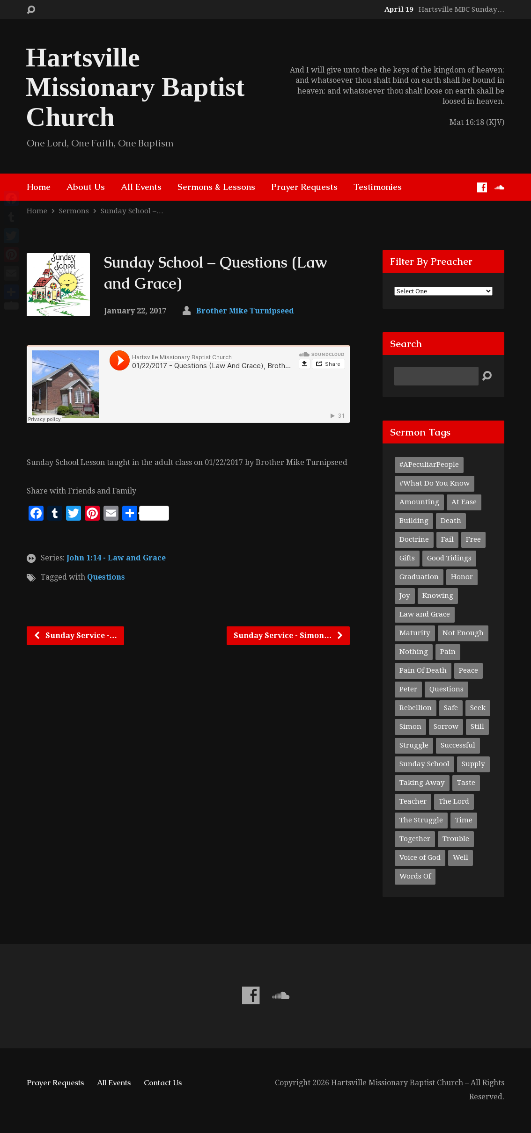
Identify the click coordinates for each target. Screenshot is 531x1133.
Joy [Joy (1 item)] (404, 595)
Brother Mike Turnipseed (245, 310)
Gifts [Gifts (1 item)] (407, 558)
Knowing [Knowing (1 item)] (437, 595)
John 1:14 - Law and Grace (116, 557)
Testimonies (378, 187)
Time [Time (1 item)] (463, 820)
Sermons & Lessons (216, 187)
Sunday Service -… (75, 635)
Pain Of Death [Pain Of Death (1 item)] (423, 670)
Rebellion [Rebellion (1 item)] (415, 708)
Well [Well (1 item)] (460, 857)
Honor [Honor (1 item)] (462, 577)
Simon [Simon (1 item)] (410, 726)
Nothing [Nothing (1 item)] (413, 651)
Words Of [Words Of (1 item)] (415, 876)
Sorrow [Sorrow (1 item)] (446, 726)
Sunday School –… (132, 211)
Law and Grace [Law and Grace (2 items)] (424, 614)
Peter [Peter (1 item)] (408, 689)
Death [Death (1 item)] (451, 520)
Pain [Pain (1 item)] (448, 651)
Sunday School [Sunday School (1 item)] (424, 764)
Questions (106, 577)
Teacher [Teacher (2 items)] (413, 801)
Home (39, 187)
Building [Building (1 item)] (413, 520)
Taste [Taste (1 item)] (466, 782)
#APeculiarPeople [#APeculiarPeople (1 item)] (429, 464)
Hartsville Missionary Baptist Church (135, 87)
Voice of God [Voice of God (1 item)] (420, 857)
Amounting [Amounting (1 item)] (419, 502)
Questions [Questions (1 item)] (446, 689)
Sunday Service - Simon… (289, 635)
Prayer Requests (304, 187)
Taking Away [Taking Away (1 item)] (422, 782)
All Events (141, 187)
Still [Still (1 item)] (477, 726)
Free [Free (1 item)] (473, 539)
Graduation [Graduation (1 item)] (419, 577)
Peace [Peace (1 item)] (468, 670)
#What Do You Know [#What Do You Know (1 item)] (434, 483)
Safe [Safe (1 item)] (451, 708)
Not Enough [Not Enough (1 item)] (463, 633)
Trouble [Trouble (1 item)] (455, 839)
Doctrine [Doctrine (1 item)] (414, 539)
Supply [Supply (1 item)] (473, 764)
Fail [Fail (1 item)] (447, 539)
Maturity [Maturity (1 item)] (414, 633)
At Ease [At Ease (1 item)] (464, 502)
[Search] (436, 376)
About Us (85, 187)
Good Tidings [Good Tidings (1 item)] (449, 558)
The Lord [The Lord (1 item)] (454, 801)
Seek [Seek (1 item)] (478, 708)
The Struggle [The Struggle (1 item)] (421, 820)
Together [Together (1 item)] (414, 839)
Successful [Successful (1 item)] (458, 745)
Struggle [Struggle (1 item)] (413, 745)
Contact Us (163, 1083)
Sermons (74, 211)
